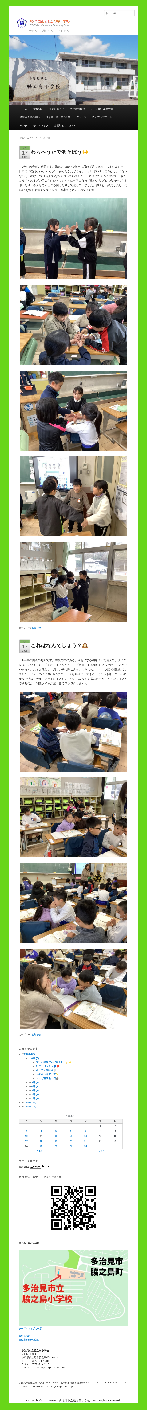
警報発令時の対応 (30, 117)
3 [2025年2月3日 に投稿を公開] (26, 1131)
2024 (30, 1106)
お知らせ (36, 627)
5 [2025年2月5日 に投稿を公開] (56, 1131)
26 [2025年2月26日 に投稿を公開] (56, 1146)
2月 (35, 1094)
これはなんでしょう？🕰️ (59, 645)
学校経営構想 (77, 109)
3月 (35, 1090)
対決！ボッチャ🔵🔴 (47, 1066)
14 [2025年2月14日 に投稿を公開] (85, 1136)
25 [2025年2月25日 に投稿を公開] (41, 1146)
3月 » (102, 1150)
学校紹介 (38, 109)
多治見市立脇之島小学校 (46, 22)
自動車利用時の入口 (29, 1339)
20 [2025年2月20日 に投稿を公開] (71, 1141)
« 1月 (39, 1150)
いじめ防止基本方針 (102, 109)
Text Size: (24, 1166)
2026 (29, 1054)
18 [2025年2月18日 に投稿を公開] (41, 1141)
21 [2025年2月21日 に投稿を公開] (85, 1141)
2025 (30, 1102)
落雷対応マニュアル (65, 125)
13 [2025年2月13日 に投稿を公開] (71, 1136)
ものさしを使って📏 (47, 1074)
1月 (35, 1098)
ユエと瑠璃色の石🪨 (47, 1078)
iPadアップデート (102, 117)
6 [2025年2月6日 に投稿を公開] (70, 1131)
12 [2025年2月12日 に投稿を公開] (56, 1136)
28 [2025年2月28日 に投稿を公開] (85, 1146)
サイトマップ (40, 125)
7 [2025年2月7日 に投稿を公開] (85, 1131)
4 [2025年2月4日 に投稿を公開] (41, 1131)
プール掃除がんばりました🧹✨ (54, 1062)
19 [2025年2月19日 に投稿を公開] (56, 1141)
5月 (35, 1082)
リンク (23, 125)
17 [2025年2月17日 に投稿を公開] (26, 1141)
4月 (35, 1086)
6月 (35, 1058)
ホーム (23, 109)
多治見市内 (24, 1336)
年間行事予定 (56, 109)
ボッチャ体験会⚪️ (46, 1070)
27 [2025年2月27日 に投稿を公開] (71, 1146)
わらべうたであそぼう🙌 (59, 152)
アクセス (81, 117)
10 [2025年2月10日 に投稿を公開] (26, 1136)
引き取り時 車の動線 (58, 117)
